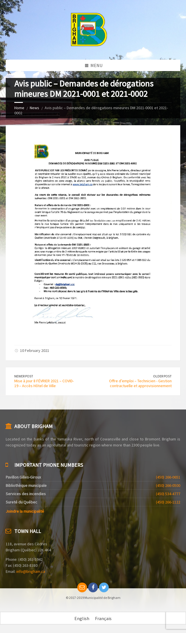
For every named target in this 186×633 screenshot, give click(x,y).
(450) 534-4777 (168, 493)
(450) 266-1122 (168, 502)
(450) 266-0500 (168, 485)
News (34, 107)
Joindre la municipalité (25, 511)
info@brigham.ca (30, 571)
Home (19, 107)
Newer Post (23, 376)
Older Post (162, 376)
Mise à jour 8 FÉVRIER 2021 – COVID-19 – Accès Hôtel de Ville (44, 383)
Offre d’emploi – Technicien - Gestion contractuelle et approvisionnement (140, 383)
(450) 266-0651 (168, 477)
